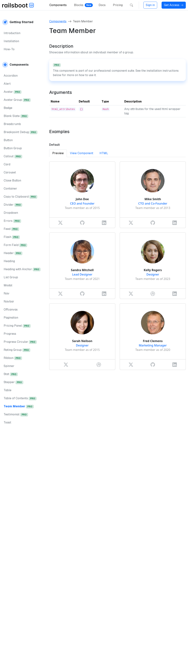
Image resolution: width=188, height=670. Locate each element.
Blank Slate (16, 116)
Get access (62, 625)
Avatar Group (17, 100)
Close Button (12, 180)
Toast (7, 422)
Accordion (11, 75)
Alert (7, 83)
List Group (11, 277)
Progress (10, 333)
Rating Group (17, 350)
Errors (12, 221)
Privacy (161, 663)
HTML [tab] (104, 153)
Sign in (150, 5)
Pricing (118, 5)
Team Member (19, 406)
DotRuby (55, 663)
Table (7, 390)
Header (13, 253)
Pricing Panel (17, 326)
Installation (11, 41)
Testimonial (16, 414)
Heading (9, 261)
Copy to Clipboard (20, 197)
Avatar (12, 92)
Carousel (10, 172)
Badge (8, 108)
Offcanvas (11, 309)
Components (58, 5)
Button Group (13, 148)
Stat (11, 374)
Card (7, 164)
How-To (9, 49)
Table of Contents (20, 398)
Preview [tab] (58, 153)
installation (113, 587)
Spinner (9, 366)
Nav (6, 293)
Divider (13, 205)
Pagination (11, 317)
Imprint (145, 663)
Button (8, 140)
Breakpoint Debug (20, 132)
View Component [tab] (81, 153)
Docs (102, 5)
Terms (177, 663)
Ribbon (13, 358)
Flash (12, 237)
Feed (11, 229)
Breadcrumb (12, 124)
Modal (8, 285)
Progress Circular (20, 342)
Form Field (15, 245)
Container (10, 188)
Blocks (78, 5)
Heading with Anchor (22, 269)
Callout (13, 156)
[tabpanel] (117, 265)
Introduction (12, 33)
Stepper (13, 382)
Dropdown (11, 212)
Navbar (9, 301)
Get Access (173, 5)
